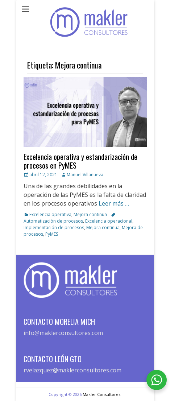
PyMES (51, 234)
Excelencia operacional (108, 221)
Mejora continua (90, 214)
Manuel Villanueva (85, 174)
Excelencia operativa (50, 214)
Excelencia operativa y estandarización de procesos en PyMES (80, 161)
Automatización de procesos (53, 221)
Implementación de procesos (54, 227)
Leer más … (114, 203)
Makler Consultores (101, 394)
